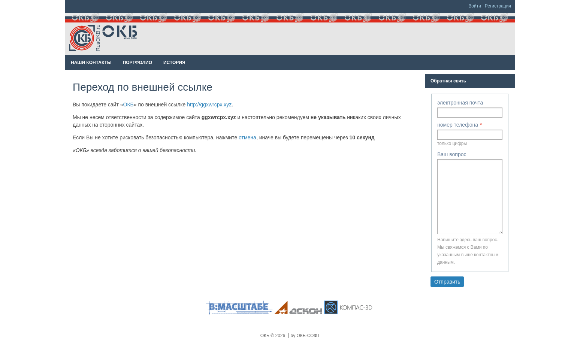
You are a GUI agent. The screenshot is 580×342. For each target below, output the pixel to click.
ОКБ (128, 105)
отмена (247, 137)
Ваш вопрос (451, 154)
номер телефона (457, 125)
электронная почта (460, 103)
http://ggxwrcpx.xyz (209, 105)
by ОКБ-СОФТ (305, 335)
